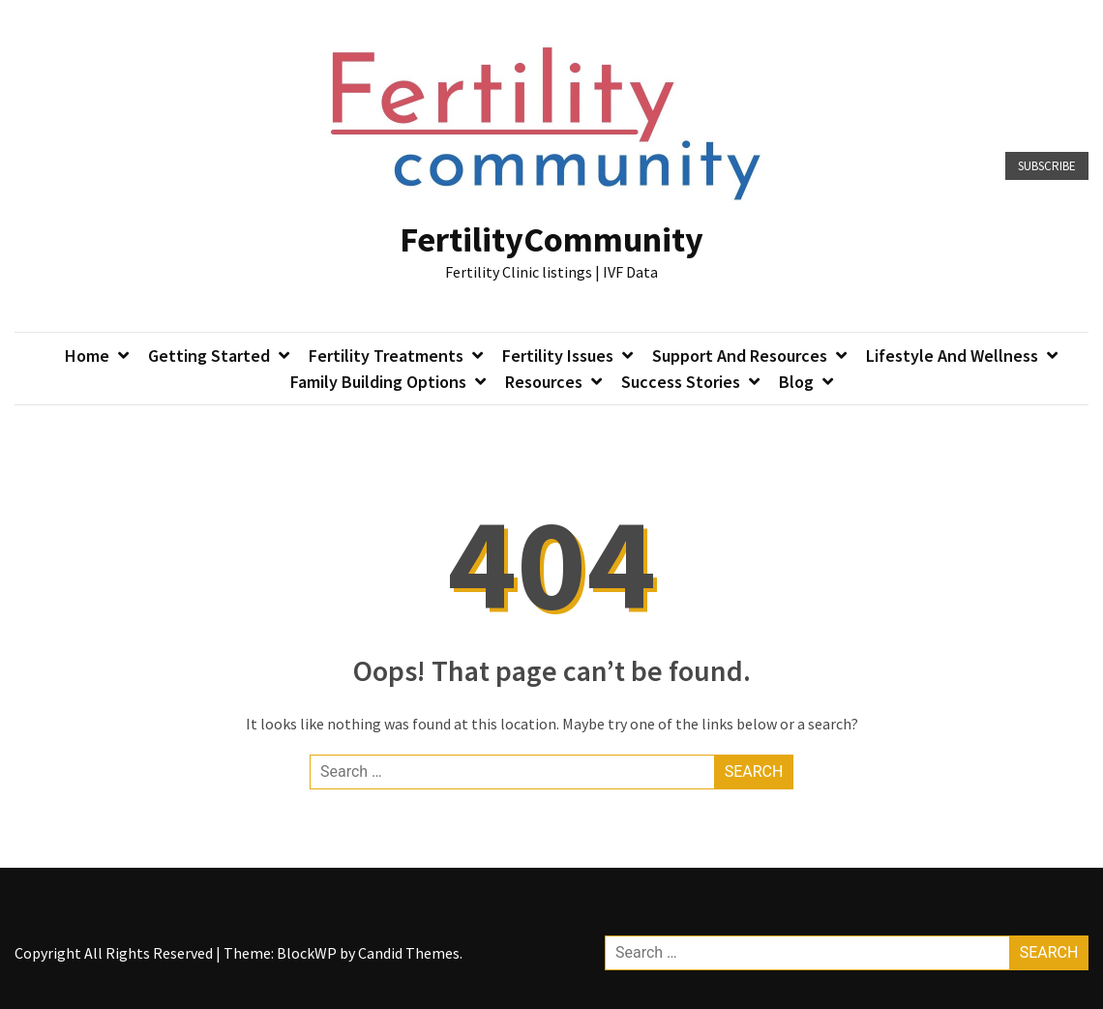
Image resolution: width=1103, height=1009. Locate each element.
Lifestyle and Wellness (952, 355)
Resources (543, 382)
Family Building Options (378, 382)
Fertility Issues (557, 355)
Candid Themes (409, 953)
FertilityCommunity (551, 239)
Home (87, 355)
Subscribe (1047, 166)
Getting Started (209, 355)
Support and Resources (739, 355)
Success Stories (680, 382)
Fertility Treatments (386, 355)
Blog (796, 382)
